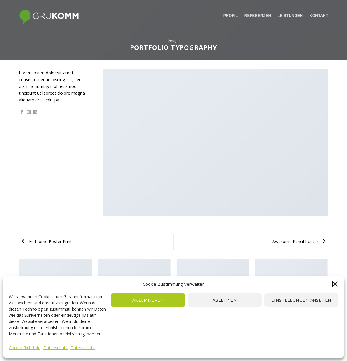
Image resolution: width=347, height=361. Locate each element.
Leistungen (290, 15)
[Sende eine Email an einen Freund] (29, 112)
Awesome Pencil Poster (298, 241)
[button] (335, 284)
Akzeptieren (148, 300)
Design (173, 40)
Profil (230, 15)
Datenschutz (55, 347)
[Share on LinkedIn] (35, 112)
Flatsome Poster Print (47, 241)
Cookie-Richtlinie (24, 347)
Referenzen (257, 15)
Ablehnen (225, 300)
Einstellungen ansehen (301, 300)
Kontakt (318, 15)
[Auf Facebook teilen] (22, 112)
